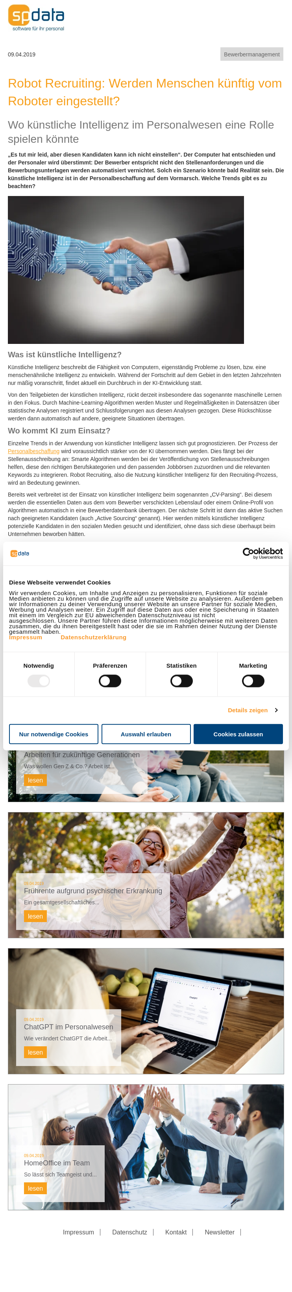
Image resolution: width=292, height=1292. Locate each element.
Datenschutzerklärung (94, 636)
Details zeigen (248, 710)
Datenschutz (129, 1232)
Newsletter (220, 1232)
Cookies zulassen (238, 733)
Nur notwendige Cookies (54, 733)
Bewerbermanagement (252, 54)
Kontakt (176, 1232)
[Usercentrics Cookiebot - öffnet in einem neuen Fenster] (248, 554)
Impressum (26, 636)
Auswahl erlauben (146, 733)
